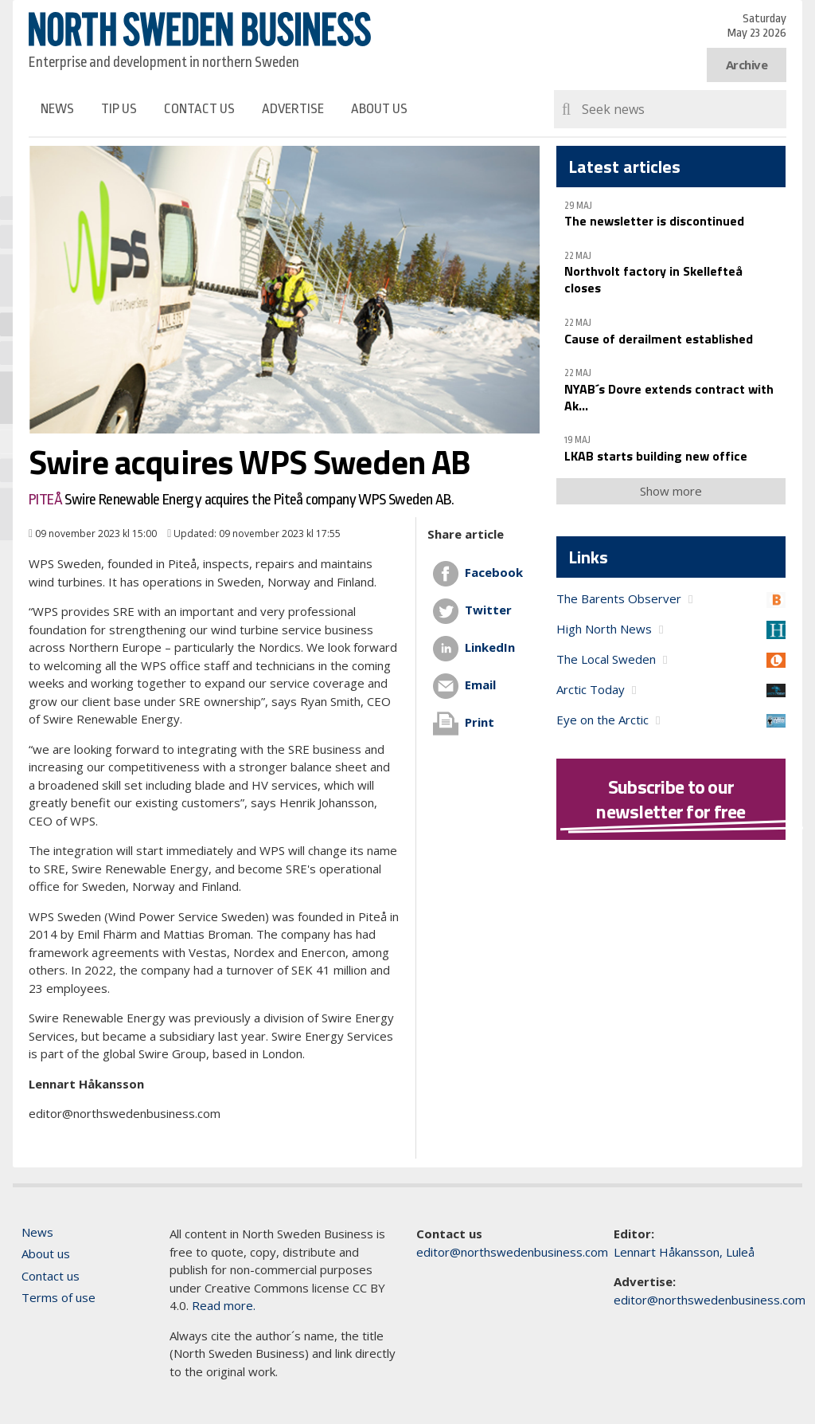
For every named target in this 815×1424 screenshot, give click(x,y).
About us (379, 108)
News (57, 108)
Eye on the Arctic (602, 720)
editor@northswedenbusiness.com (512, 1252)
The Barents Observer (618, 598)
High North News (604, 629)
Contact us (199, 108)
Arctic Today (590, 689)
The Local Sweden (606, 659)
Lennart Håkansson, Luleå (684, 1252)
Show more (671, 491)
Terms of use (58, 1297)
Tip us (119, 108)
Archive (747, 65)
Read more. (223, 1305)
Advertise (293, 108)
